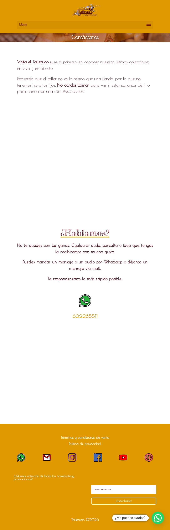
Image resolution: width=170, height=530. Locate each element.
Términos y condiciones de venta (85, 437)
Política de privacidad (85, 444)
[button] (158, 518)
